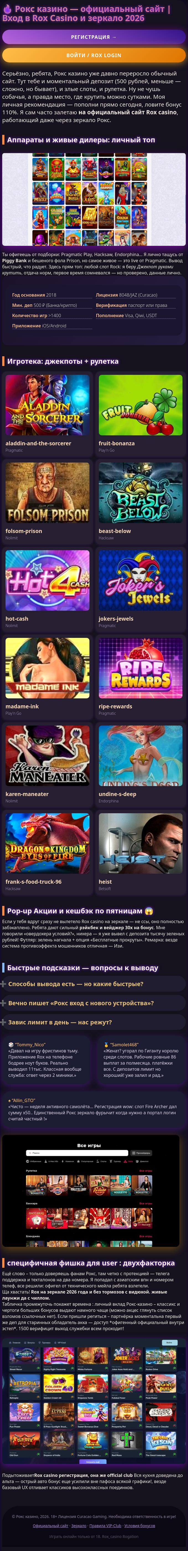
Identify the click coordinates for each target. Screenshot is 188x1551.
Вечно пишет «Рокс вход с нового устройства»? (81, 1003)
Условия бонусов (139, 1525)
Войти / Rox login (94, 55)
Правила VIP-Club (105, 1525)
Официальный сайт (50, 1525)
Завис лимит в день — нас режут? (60, 1022)
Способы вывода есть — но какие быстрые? (75, 984)
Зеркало (78, 1525)
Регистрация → (94, 37)
